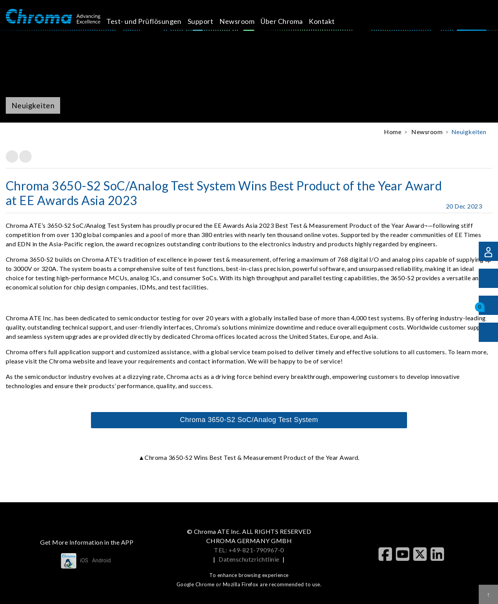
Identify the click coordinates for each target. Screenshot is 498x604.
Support (209, 21)
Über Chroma (290, 21)
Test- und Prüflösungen (152, 21)
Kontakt (330, 21)
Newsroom (245, 21)
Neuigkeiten (468, 131)
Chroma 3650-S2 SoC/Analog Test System (249, 420)
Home (392, 131)
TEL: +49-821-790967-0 (249, 550)
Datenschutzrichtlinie (249, 559)
